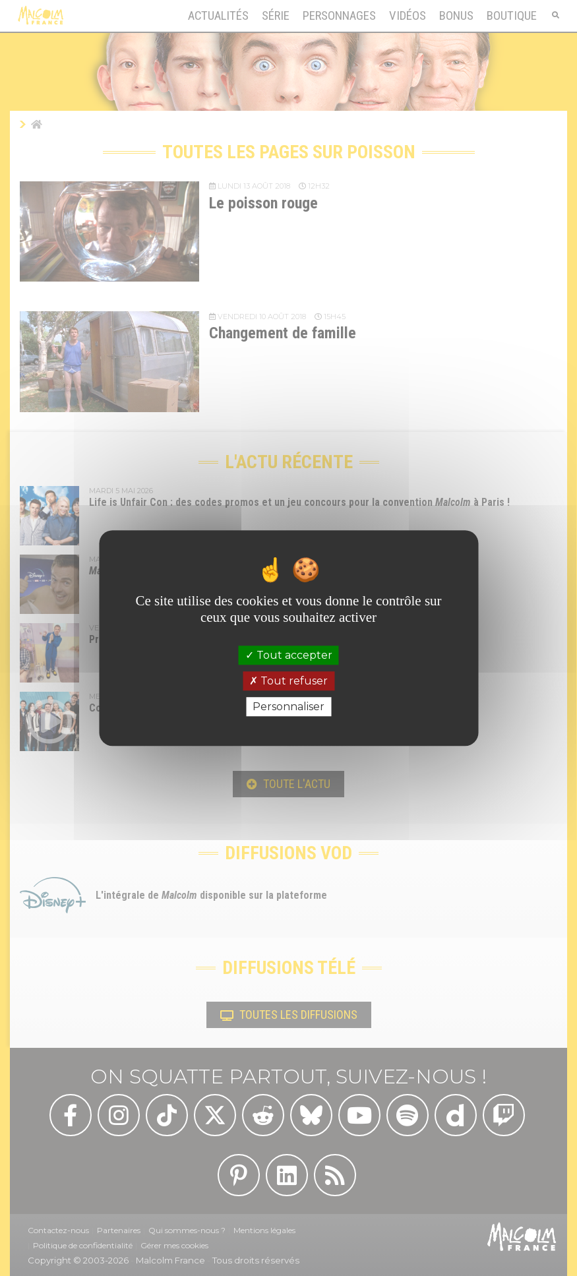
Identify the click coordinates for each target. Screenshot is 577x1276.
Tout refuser (288, 681)
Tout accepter (288, 655)
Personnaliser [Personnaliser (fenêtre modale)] (288, 706)
